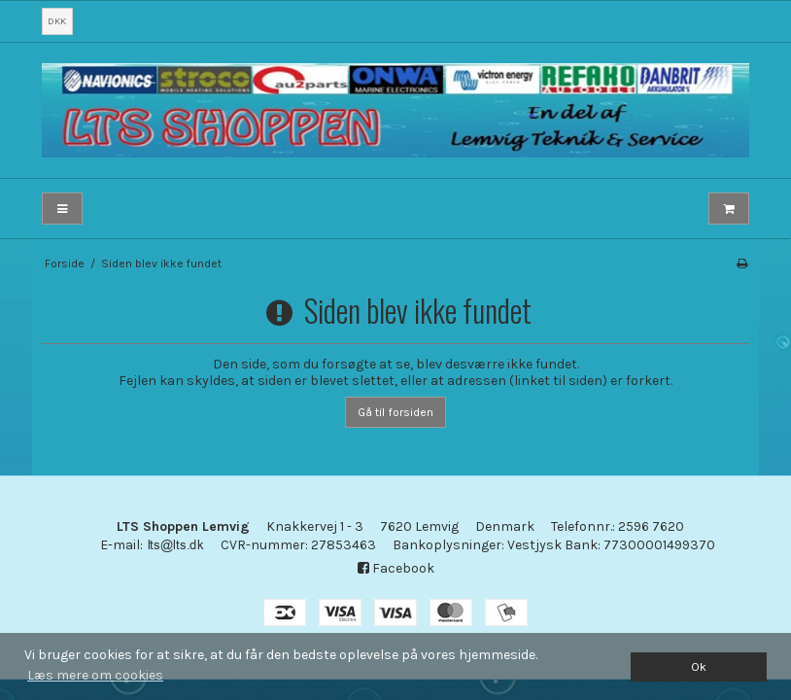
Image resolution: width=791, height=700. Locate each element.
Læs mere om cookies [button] (95, 675)
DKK (57, 21)
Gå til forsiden (395, 412)
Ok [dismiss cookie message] (698, 666)
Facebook (396, 568)
